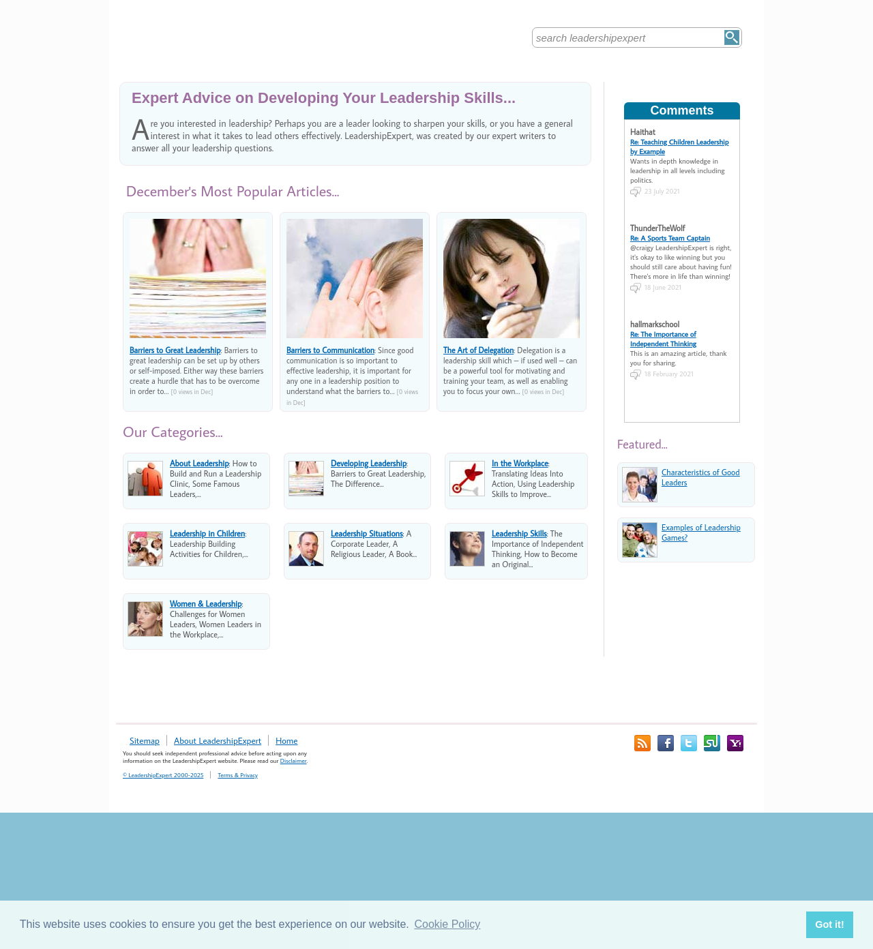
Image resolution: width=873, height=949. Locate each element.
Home (286, 740)
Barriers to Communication (330, 350)
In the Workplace (520, 463)
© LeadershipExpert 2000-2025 (163, 775)
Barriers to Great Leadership (175, 350)
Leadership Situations (367, 533)
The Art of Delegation (478, 350)
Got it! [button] (829, 924)
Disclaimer (293, 760)
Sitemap (145, 740)
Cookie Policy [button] (447, 924)
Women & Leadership (205, 604)
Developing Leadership (368, 463)
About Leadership (199, 463)
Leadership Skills (519, 533)
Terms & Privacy (237, 775)
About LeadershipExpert (217, 740)
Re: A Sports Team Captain (670, 238)
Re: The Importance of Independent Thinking (663, 338)
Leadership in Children (207, 533)
